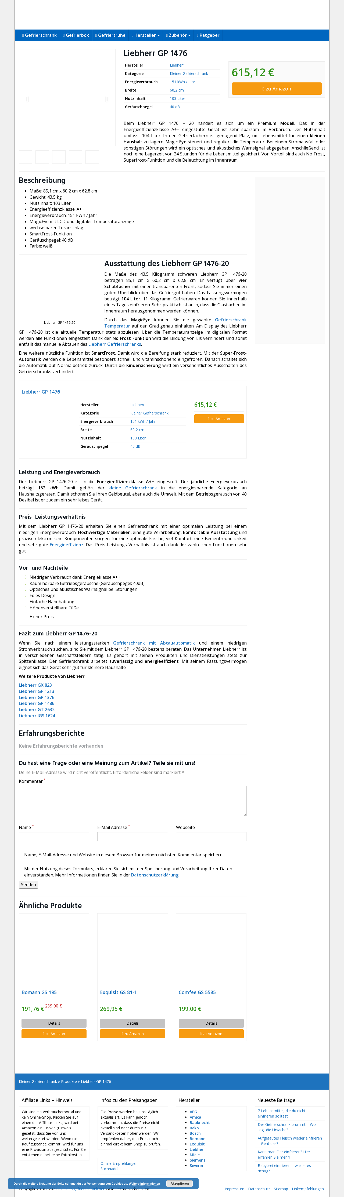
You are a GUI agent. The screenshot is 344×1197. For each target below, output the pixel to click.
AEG (193, 1111)
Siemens (197, 1160)
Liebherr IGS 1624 (37, 716)
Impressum (234, 1188)
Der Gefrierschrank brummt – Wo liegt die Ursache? (287, 1127)
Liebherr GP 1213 (36, 691)
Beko (194, 1127)
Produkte (69, 1081)
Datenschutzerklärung (154, 875)
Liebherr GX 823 (35, 685)
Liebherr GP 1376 (36, 697)
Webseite (185, 827)
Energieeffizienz (66, 545)
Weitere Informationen (144, 1183)
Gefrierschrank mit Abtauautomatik (154, 643)
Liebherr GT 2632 (37, 709)
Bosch (195, 1133)
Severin (196, 1165)
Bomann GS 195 (39, 992)
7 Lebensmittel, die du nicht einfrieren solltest (282, 1113)
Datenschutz (259, 1188)
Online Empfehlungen (119, 1163)
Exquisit (197, 1144)
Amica (195, 1117)
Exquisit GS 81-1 (118, 992)
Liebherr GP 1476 (41, 391)
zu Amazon (277, 88)
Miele (195, 1154)
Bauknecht (200, 1122)
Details (54, 1023)
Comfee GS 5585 (197, 992)
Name (26, 827)
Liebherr (177, 65)
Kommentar (32, 781)
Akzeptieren (179, 1183)
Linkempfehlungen (308, 1188)
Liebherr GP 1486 (36, 703)
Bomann (198, 1138)
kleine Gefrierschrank (133, 488)
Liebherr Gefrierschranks (114, 344)
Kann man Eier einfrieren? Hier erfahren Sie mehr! (284, 1154)
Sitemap (281, 1188)
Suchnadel (109, 1168)
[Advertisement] (290, 260)
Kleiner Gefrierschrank (189, 73)
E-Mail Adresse (113, 827)
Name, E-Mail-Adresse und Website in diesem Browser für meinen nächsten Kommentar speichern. (121, 855)
